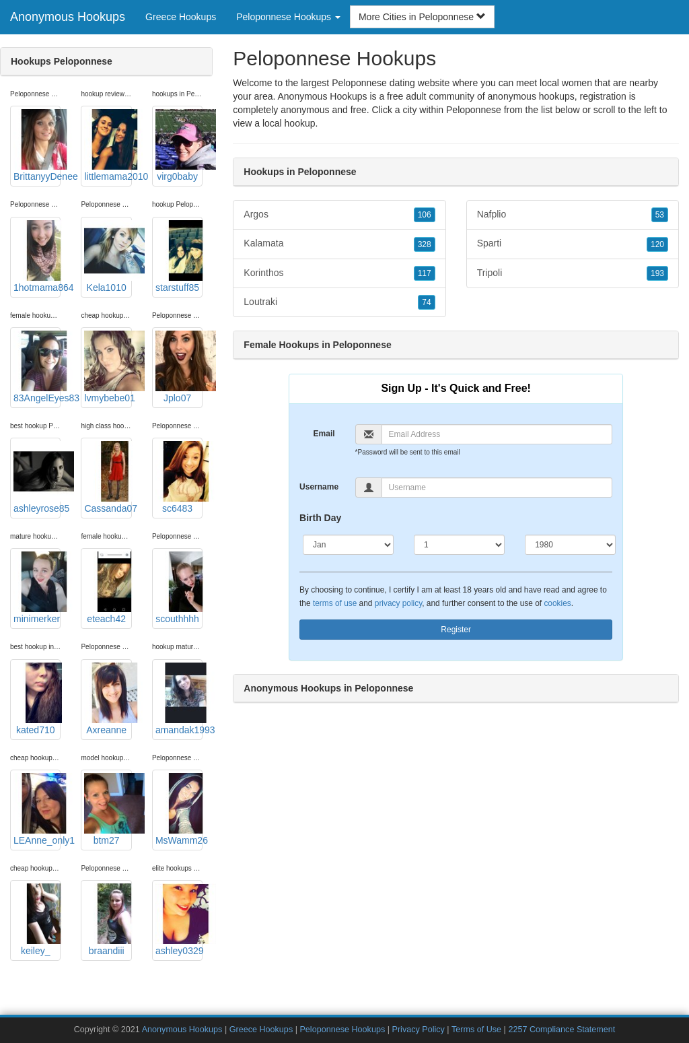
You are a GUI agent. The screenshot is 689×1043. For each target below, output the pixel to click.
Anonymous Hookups (67, 17)
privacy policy (398, 603)
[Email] (497, 434)
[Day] (459, 545)
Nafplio (572, 214)
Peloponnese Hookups (342, 1029)
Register (456, 629)
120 (657, 244)
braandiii (107, 919)
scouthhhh (179, 587)
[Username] (497, 487)
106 (424, 215)
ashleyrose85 (37, 477)
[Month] (348, 545)
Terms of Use (476, 1029)
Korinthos (339, 273)
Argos (339, 214)
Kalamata (339, 243)
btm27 (107, 809)
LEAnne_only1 (37, 809)
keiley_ (37, 919)
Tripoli (572, 273)
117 (424, 273)
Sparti (572, 243)
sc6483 (179, 477)
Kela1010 (107, 256)
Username (318, 487)
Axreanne (107, 699)
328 (424, 244)
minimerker (37, 587)
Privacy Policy (418, 1029)
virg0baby (179, 145)
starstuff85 (179, 256)
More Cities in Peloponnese (422, 16)
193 (657, 273)
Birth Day (320, 517)
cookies (557, 603)
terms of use (335, 603)
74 (426, 302)
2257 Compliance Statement (561, 1029)
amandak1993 (179, 699)
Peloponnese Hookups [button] (288, 16)
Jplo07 (179, 367)
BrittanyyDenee (37, 145)
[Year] (570, 545)
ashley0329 (179, 919)
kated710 (37, 699)
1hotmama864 (37, 256)
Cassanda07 (107, 477)
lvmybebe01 (107, 367)
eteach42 (107, 587)
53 (659, 215)
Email (324, 433)
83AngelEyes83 (37, 367)
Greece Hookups (180, 16)
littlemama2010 (107, 145)
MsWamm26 (179, 809)
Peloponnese (473, 109)
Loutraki (339, 302)
